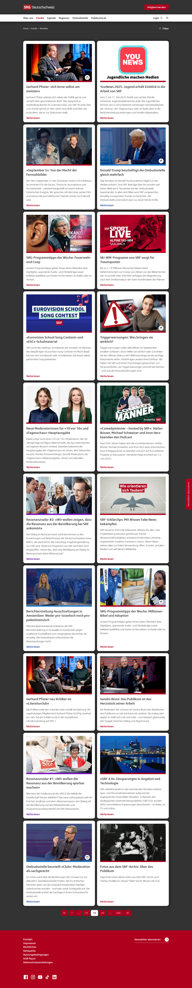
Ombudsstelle (80, 18)
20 (102, 912)
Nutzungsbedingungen (36, 954)
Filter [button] (164, 28)
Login (158, 18)
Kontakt (27, 939)
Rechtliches (29, 946)
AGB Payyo (29, 958)
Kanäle (40, 18)
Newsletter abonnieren (152, 940)
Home (25, 28)
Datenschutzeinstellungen (38, 962)
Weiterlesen (33, 118)
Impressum (29, 943)
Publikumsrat (98, 18)
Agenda (51, 18)
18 (86, 912)
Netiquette (29, 950)
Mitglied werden (157, 7)
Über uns (28, 18)
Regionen (64, 18)
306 (118, 912)
